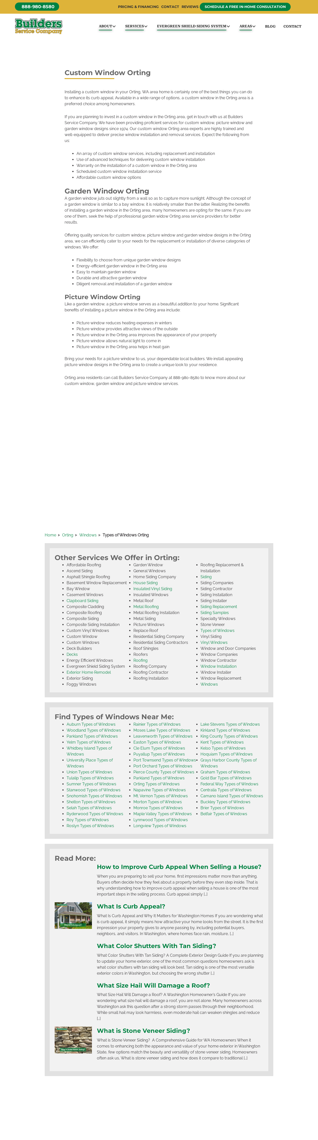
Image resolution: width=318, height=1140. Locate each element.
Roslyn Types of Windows (90, 827)
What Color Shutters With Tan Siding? (159, 955)
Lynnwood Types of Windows (160, 821)
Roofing (140, 662)
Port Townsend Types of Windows (164, 761)
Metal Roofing (146, 608)
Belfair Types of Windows (223, 815)
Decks (72, 656)
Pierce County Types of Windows (163, 773)
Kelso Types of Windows (223, 749)
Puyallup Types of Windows (159, 755)
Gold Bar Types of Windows (226, 779)
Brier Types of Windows (222, 809)
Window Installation (218, 667)
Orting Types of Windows (156, 785)
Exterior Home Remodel (89, 673)
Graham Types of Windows (225, 773)
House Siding (145, 584)
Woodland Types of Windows (94, 731)
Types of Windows (217, 632)
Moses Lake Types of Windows (161, 731)
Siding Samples (214, 614)
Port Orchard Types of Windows (162, 767)
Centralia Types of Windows (226, 791)
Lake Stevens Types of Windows (230, 725)
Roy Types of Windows (88, 821)
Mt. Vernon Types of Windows (160, 797)
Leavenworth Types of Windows (163, 737)
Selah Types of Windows (89, 809)
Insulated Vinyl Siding (152, 590)
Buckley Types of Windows (225, 803)
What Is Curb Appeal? (132, 915)
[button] (37, 6)
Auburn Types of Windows (91, 725)
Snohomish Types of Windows (94, 797)
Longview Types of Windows (159, 827)
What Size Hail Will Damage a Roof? (156, 994)
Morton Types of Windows (157, 803)
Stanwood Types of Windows (93, 791)
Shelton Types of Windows (91, 803)
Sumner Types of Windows (91, 785)
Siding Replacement (218, 608)
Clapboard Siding (82, 602)
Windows (209, 685)
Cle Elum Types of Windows (159, 749)
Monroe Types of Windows (158, 809)
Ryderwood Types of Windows (95, 815)
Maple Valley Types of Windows (162, 815)
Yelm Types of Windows (89, 743)
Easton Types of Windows (157, 743)
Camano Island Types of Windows (231, 797)
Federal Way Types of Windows (229, 785)
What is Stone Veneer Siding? (145, 1040)
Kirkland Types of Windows (225, 731)
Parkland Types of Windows (92, 737)
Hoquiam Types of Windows (226, 755)
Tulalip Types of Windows (90, 779)
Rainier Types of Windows (157, 725)
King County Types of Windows (229, 737)
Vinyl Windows (214, 644)
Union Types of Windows (89, 773)
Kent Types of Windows (222, 743)
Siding (206, 578)
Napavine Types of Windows (159, 791)
